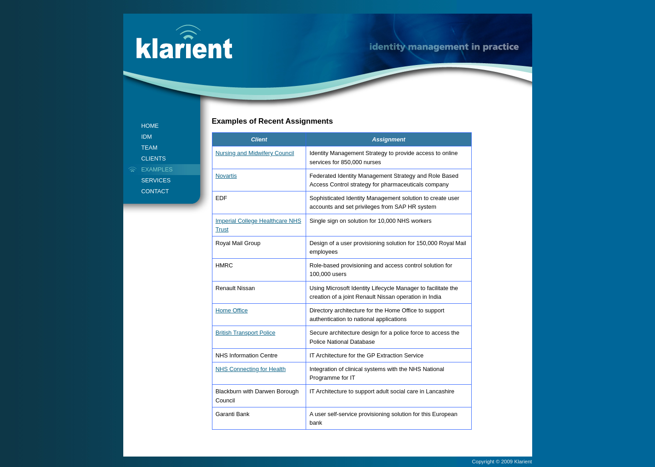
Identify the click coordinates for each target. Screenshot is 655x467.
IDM (146, 136)
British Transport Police (246, 332)
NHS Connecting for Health (251, 369)
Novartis (226, 175)
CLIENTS (153, 158)
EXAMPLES (157, 169)
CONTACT (155, 191)
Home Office (232, 310)
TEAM (149, 147)
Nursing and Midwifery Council (255, 153)
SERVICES (156, 180)
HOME (150, 125)
